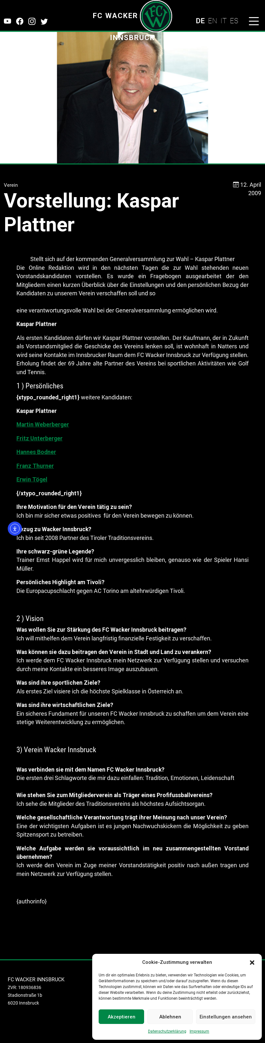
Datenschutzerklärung (167, 1031)
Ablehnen (170, 1017)
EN (212, 20)
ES (234, 20)
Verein (11, 185)
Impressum (199, 1031)
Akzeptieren (121, 1017)
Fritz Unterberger (39, 438)
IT (224, 20)
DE (200, 20)
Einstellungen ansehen (226, 1017)
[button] (252, 962)
